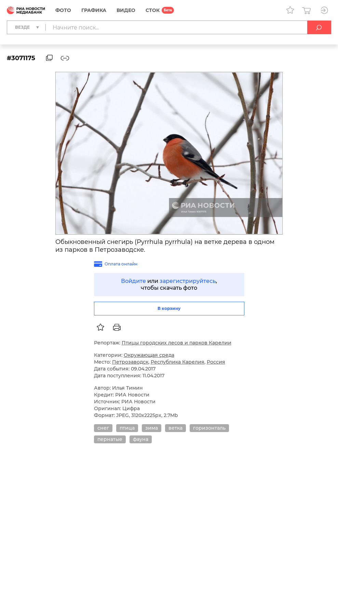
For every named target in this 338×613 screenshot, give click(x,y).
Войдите (133, 281)
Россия (216, 362)
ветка (175, 428)
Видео (126, 10)
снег (103, 428)
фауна (140, 439)
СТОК (153, 10)
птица (127, 428)
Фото (63, 10)
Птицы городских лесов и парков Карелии (176, 343)
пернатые (109, 439)
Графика (93, 10)
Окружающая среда (149, 355)
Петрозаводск (130, 362)
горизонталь (209, 428)
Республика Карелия (177, 362)
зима (151, 428)
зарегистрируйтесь (188, 281)
